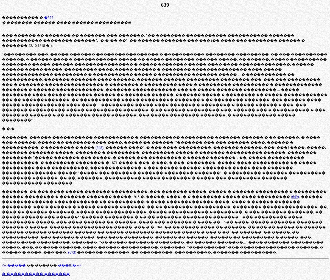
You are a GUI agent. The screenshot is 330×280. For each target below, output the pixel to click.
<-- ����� (14, 265)
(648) (99, 148)
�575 (48, 18)
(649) (295, 197)
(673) (72, 252)
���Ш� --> (70, 265)
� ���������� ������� (36, 274)
